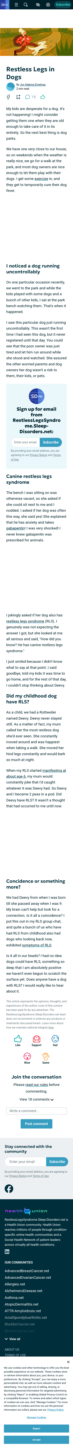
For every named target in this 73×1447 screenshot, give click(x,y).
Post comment (36, 1124)
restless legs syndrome (25, 621)
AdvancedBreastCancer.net (27, 1271)
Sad (53, 1041)
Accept (37, 1439)
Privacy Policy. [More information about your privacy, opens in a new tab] (55, 1409)
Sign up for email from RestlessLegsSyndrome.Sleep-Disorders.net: (37, 420)
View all (12, 1339)
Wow (25, 1058)
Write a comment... (24, 1111)
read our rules (37, 1084)
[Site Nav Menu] (16, 4)
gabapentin (15, 528)
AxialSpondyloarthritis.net (26, 1317)
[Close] (68, 1362)
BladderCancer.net (20, 1324)
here (51, 1027)
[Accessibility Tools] (38, 4)
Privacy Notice (38, 455)
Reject (36, 1428)
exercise (41, 178)
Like (16, 1041)
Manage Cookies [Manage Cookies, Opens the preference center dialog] (36, 1417)
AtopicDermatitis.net (22, 1304)
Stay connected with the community (28, 1149)
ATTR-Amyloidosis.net (23, 1311)
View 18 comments (36, 1099)
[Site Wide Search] (25, 4)
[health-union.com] (26, 1211)
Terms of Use (41, 1176)
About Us (12, 1349)
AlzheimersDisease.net (23, 1291)
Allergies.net (15, 1284)
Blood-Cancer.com (20, 1331)
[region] (36, 1402)
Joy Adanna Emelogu (33, 84)
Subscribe (63, 4)
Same (44, 1058)
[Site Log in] (48, 4)
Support (35, 1041)
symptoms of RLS (36, 945)
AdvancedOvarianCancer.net (28, 1277)
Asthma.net (14, 1297)
